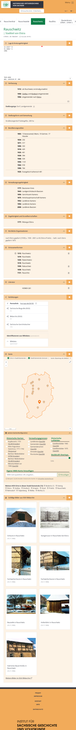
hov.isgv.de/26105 (27, 303)
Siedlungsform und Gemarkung (18, 115)
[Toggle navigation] (69, 3)
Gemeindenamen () (36, 448)
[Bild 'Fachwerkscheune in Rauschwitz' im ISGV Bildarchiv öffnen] (21, 565)
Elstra (39, 97)
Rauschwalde (23, 21)
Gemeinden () (38, 444)
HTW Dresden (14, 456)
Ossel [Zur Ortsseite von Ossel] (44, 488)
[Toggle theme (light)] (71, 11)
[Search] (31, 11)
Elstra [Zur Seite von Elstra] (22, 33)
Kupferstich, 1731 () (14, 442)
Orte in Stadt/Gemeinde (18, 358)
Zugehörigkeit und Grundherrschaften (21, 216)
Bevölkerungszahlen (14, 128)
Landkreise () (37, 441)
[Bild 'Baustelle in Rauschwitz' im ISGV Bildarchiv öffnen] (21, 609)
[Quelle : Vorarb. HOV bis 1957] (68, 266)
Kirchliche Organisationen (16, 231)
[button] (68, 253)
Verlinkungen (11, 297)
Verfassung (11, 83)
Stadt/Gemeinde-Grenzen (39, 358)
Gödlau (25, 94)
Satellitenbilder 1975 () (60, 449)
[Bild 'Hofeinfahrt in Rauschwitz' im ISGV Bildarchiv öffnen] (54, 609)
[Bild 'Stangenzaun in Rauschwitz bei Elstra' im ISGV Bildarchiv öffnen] (54, 522)
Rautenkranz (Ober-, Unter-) (66, 21)
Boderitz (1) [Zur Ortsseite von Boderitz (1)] (50, 486)
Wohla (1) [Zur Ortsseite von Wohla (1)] (41, 490)
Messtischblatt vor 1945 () (15, 465)
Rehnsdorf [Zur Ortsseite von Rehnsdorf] (11, 490)
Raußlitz (52, 21)
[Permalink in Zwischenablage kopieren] (36, 303)
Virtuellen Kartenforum (45, 479)
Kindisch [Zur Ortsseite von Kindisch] (26, 488)
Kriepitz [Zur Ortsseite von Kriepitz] (35, 488)
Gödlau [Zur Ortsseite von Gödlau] (17, 488)
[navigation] (38, 21)
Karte (8, 354)
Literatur (10, 282)
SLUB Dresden (14, 444)
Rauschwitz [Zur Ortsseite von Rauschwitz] (61, 488)
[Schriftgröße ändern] (66, 11)
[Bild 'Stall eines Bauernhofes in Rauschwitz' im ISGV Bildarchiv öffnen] (21, 653)
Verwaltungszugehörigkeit (16, 182)
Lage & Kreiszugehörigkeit (16, 43)
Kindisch (34, 94)
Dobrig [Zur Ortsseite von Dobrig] (60, 486)
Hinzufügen (63, 475)
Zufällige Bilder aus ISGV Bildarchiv (19, 498)
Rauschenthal (9, 21)
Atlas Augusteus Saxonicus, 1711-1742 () (16, 448)
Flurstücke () (37, 454)
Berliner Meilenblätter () (16, 455)
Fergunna (12, 451)
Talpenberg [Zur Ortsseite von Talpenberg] (22, 490)
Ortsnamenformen (14, 247)
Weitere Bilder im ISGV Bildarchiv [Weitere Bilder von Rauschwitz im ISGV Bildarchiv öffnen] (19, 678)
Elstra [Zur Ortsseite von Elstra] (9, 488)
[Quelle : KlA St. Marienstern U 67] (68, 253)
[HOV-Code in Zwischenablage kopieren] (20, 36)
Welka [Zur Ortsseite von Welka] (32, 490)
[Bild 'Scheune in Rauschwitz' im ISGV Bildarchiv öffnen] (21, 522)
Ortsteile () (36, 452)
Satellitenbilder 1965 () (60, 445)
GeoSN (15, 466)
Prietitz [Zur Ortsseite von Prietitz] (51, 488)
